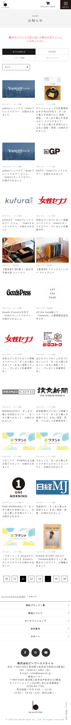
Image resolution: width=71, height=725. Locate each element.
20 (56, 579)
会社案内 (35, 629)
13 (31, 579)
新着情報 (52, 52)
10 (6, 579)
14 (39, 579)
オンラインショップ (35, 621)
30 (64, 579)
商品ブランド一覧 (35, 605)
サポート (35, 636)
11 (14, 579)
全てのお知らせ (19, 52)
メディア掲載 (19, 58)
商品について (35, 613)
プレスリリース (52, 58)
